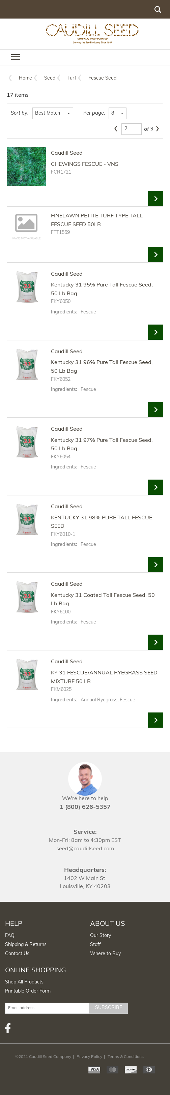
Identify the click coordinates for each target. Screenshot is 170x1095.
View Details (155, 198)
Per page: (94, 113)
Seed (49, 78)
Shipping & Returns (26, 944)
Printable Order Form (28, 991)
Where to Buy (105, 953)
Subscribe (108, 1007)
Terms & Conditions (126, 1057)
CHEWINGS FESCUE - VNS (84, 164)
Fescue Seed (102, 78)
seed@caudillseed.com (85, 849)
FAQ (10, 935)
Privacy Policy (89, 1057)
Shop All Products (24, 982)
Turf (71, 78)
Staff (95, 944)
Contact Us (17, 953)
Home (25, 78)
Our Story (100, 935)
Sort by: (19, 113)
